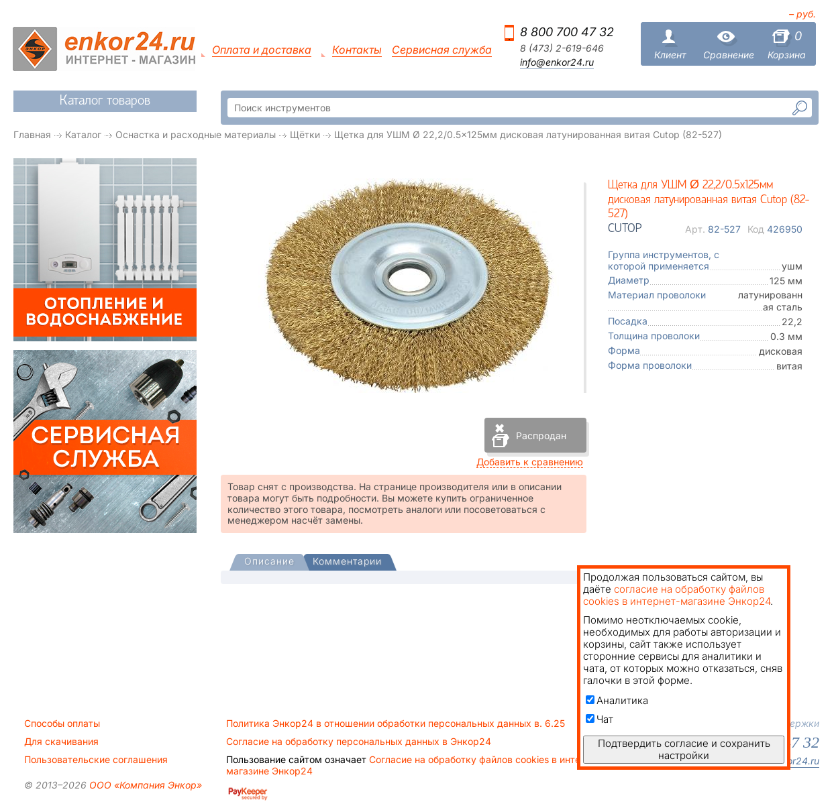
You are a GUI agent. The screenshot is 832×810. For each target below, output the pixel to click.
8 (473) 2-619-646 (562, 48)
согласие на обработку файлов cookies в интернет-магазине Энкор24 (676, 595)
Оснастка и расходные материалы (195, 134)
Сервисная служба (442, 50)
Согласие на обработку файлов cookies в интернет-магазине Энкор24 (416, 765)
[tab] (269, 562)
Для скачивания (61, 741)
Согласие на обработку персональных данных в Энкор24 (358, 741)
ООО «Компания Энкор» (144, 785)
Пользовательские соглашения (96, 759)
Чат (599, 719)
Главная (32, 134)
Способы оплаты (62, 723)
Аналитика (617, 700)
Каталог (83, 134)
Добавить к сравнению (529, 461)
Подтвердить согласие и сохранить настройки (684, 749)
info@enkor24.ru (557, 62)
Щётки (305, 134)
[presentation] (269, 562)
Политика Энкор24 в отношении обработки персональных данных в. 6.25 (395, 723)
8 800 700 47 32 (567, 32)
